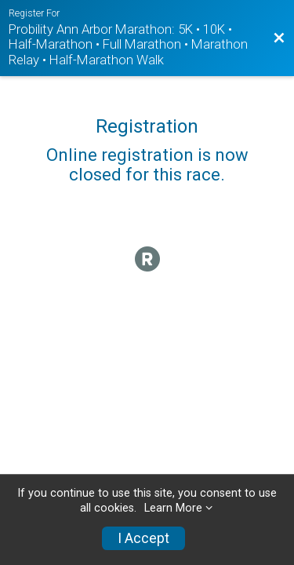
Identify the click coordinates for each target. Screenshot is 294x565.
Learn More (173, 508)
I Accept (143, 538)
